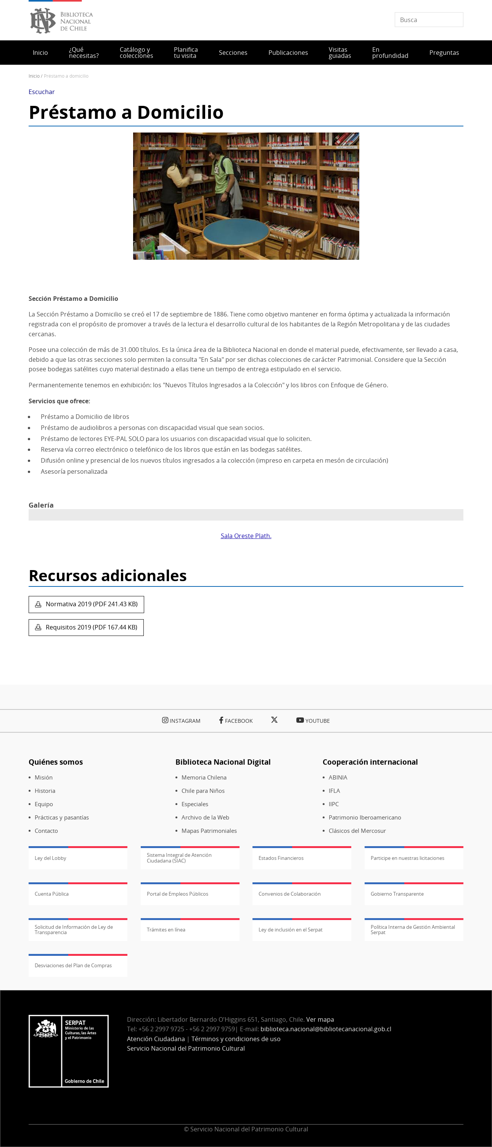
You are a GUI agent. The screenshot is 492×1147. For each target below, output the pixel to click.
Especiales (195, 804)
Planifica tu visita (186, 52)
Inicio (40, 52)
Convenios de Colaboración (290, 893)
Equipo (44, 804)
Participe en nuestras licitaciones (407, 858)
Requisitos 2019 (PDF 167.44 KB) (90, 627)
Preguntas (444, 52)
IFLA (334, 790)
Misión (44, 777)
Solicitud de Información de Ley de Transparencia (74, 929)
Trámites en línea (166, 929)
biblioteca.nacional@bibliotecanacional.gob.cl (325, 1029)
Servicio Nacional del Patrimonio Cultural (186, 1048)
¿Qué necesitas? (84, 52)
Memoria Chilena (204, 777)
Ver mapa (320, 1019)
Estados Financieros (281, 858)
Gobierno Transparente (397, 893)
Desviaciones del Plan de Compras (73, 965)
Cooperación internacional (370, 762)
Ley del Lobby (50, 858)
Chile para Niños (203, 790)
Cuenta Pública (52, 893)
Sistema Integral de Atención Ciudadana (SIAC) (179, 857)
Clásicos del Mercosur (357, 830)
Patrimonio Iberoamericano (365, 817)
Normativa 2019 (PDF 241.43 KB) (91, 604)
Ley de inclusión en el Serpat (291, 929)
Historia (45, 790)
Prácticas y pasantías (62, 817)
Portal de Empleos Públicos (177, 893)
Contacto (46, 830)
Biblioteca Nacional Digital (223, 762)
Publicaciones (288, 52)
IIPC (334, 804)
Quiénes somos (56, 762)
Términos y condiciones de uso (236, 1039)
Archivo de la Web (205, 817)
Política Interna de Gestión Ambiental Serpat (413, 929)
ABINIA (338, 777)
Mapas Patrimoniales (209, 830)
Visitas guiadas (340, 52)
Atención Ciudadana (156, 1039)
